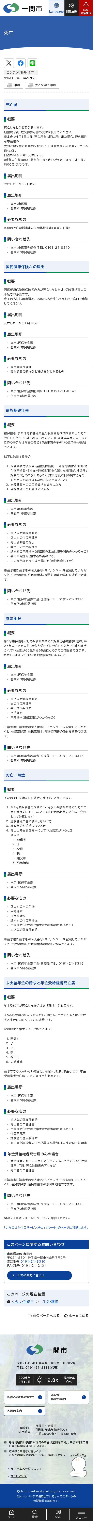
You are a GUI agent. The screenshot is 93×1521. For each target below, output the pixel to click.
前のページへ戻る (44, 1315)
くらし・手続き (23, 1301)
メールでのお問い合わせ (28, 1275)
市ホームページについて (25, 1468)
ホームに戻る (76, 1315)
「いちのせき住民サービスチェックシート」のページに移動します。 (46, 1227)
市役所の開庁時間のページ (25, 1455)
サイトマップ (17, 1476)
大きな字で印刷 (42, 85)
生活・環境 (51, 1301)
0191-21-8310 (33, 1261)
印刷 (13, 85)
